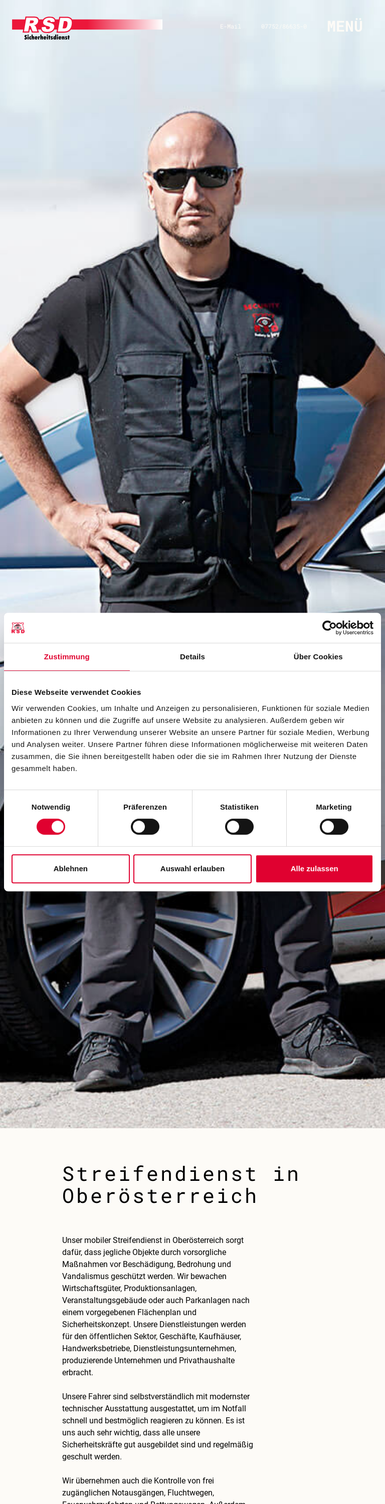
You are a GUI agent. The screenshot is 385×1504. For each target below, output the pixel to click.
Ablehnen (71, 868)
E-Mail (230, 26)
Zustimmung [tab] (67, 656)
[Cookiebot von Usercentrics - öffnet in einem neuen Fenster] (329, 627)
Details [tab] (192, 656)
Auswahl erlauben (192, 868)
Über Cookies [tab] (318, 656)
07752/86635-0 (284, 26)
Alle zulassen (314, 868)
